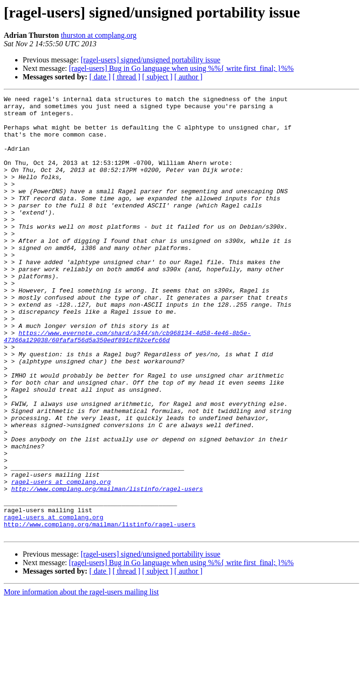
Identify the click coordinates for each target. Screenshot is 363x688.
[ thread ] (126, 77)
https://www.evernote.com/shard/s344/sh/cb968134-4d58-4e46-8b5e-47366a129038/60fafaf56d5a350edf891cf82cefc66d (127, 385)
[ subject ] (157, 77)
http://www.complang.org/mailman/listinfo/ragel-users (107, 568)
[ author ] (188, 77)
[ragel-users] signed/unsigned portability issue (151, 60)
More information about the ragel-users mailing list (81, 680)
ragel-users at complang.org (61, 559)
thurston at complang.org (99, 35)
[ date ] (100, 77)
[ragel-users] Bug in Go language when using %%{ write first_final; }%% (181, 68)
